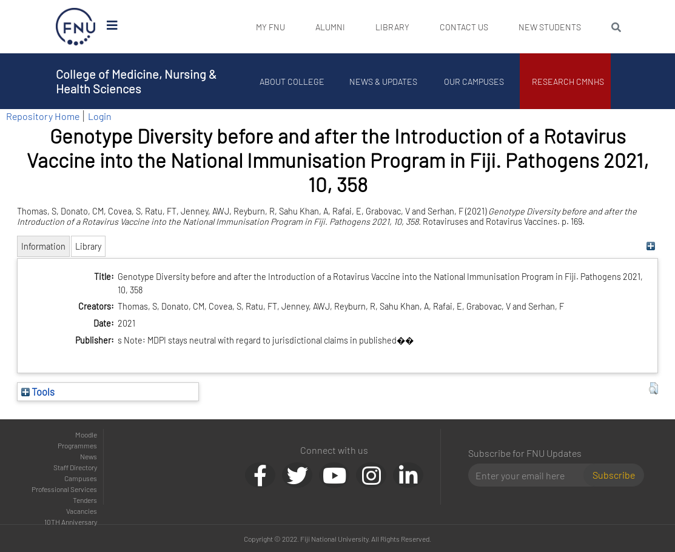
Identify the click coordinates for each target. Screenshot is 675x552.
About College (292, 81)
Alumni (330, 27)
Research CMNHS (568, 81)
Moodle (86, 434)
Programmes (77, 445)
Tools (38, 391)
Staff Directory (75, 467)
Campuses (80, 478)
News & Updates (383, 81)
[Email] (530, 475)
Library (392, 27)
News (88, 456)
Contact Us (464, 27)
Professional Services (64, 489)
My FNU (270, 27)
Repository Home (42, 116)
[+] (650, 246)
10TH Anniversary (70, 521)
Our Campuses (474, 81)
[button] (653, 388)
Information (43, 246)
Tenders (85, 500)
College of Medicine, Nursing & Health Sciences (136, 81)
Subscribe (614, 475)
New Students (550, 27)
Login (100, 116)
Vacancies (81, 511)
